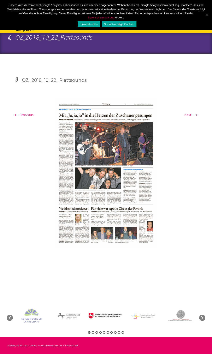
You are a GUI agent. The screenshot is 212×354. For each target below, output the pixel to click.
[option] (106, 316)
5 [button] (104, 332)
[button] (10, 318)
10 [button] (123, 332)
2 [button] (93, 332)
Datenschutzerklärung (101, 17)
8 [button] (115, 332)
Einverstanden (89, 24)
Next (191, 115)
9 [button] (119, 332)
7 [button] (111, 332)
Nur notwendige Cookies (119, 24)
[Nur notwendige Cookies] (207, 15)
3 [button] (96, 332)
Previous (23, 115)
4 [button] (100, 332)
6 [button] (108, 332)
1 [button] (89, 332)
